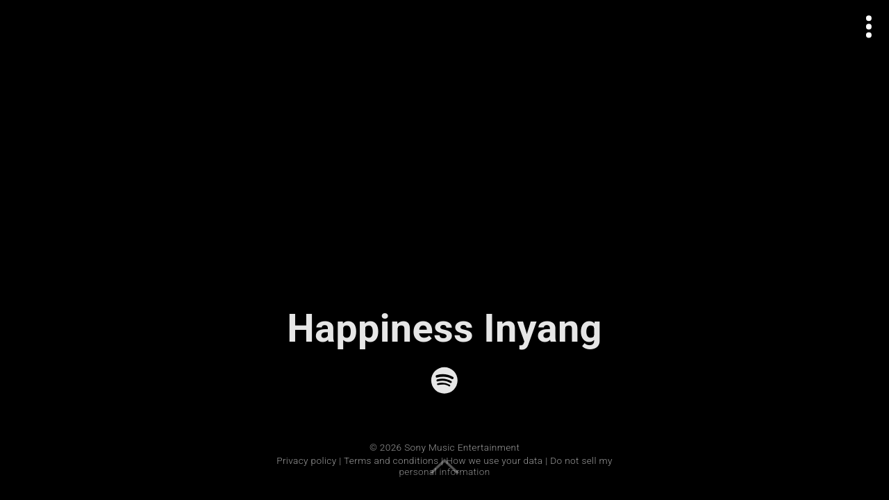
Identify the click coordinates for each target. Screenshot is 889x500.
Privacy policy (306, 460)
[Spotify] (444, 381)
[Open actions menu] (869, 27)
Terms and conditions (391, 460)
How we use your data (494, 460)
